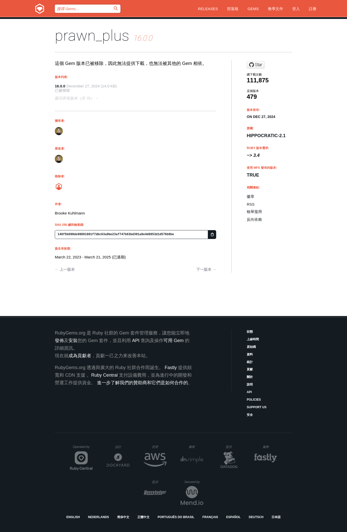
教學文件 (275, 9)
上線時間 (253, 339)
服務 (270, 447)
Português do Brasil (176, 517)
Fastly (171, 367)
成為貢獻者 (79, 355)
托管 (158, 447)
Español (233, 517)
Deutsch (256, 517)
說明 (250, 384)
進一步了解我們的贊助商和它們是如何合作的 (142, 382)
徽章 (250, 196)
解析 (196, 447)
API (249, 392)
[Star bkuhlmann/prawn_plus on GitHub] (256, 65)
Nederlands (98, 517)
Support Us (256, 407)
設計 (122, 447)
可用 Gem (173, 340)
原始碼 (251, 347)
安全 (250, 415)
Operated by (83, 448)
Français (210, 517)
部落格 (232, 9)
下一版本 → (206, 269)
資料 (250, 354)
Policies (254, 399)
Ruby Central (104, 375)
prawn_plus (92, 35)
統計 (250, 362)
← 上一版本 (65, 269)
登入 (296, 9)
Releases (208, 9)
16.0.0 (60, 86)
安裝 (73, 340)
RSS (251, 204)
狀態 (250, 331)
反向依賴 (254, 219)
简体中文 (123, 517)
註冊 (312, 9)
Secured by (193, 482)
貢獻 (250, 369)
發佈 (59, 340)
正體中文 (143, 517)
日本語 (276, 517)
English (73, 517)
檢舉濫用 (254, 211)
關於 (250, 377)
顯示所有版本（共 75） (74, 98)
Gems (253, 9)
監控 (233, 447)
